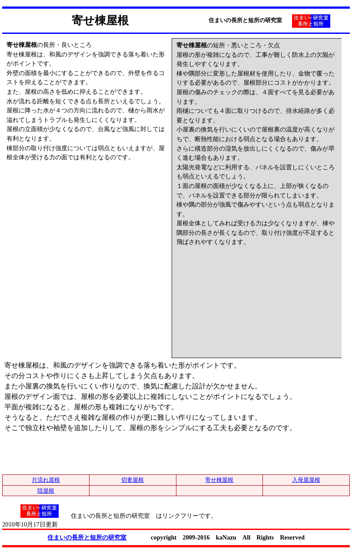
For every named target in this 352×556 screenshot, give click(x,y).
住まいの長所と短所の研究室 (86, 537)
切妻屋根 (132, 480)
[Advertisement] (72, 216)
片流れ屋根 (46, 480)
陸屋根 (45, 490)
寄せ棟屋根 (219, 480)
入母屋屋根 (306, 480)
